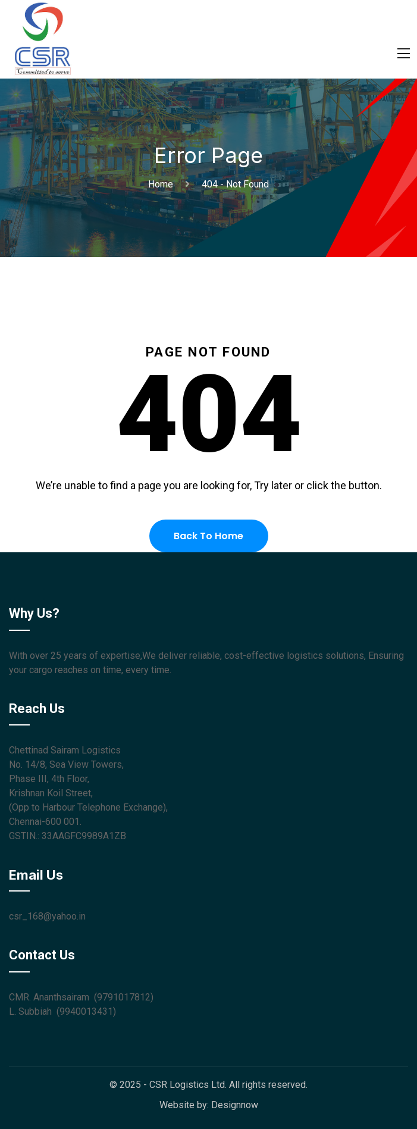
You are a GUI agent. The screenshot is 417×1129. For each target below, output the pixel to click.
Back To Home (208, 536)
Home (163, 184)
